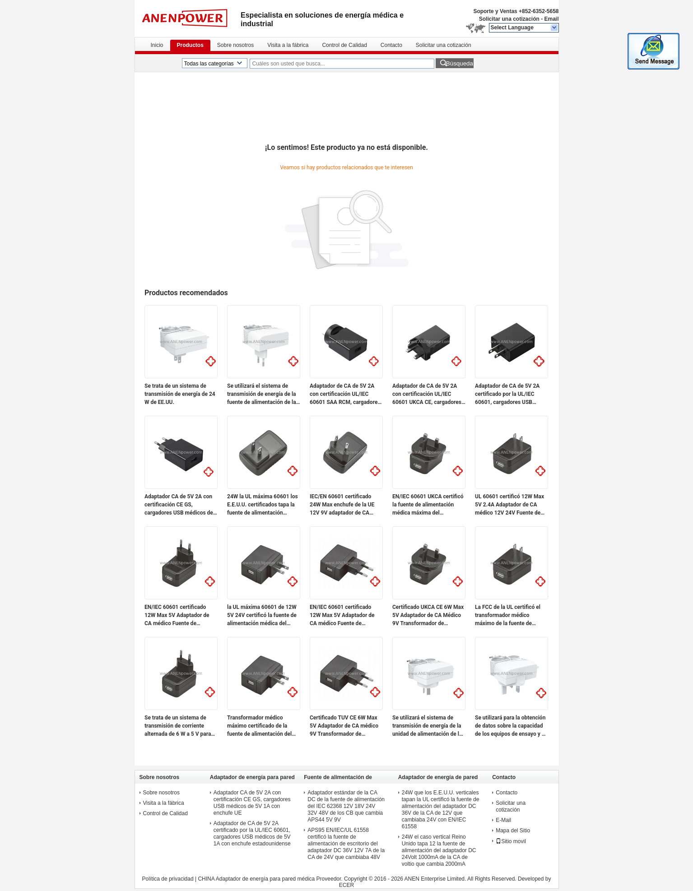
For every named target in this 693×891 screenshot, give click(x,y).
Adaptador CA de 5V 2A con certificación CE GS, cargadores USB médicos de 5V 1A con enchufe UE (178, 505)
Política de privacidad (168, 879)
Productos (190, 45)
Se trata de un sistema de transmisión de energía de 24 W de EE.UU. (179, 394)
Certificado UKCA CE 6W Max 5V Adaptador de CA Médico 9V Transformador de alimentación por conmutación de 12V (428, 615)
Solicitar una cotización (509, 19)
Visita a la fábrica (287, 45)
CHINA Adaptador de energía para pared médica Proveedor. (271, 879)
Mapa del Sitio (513, 830)
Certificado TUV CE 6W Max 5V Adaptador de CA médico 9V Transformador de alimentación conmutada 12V (345, 726)
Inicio (157, 45)
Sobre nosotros (235, 45)
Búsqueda (459, 63)
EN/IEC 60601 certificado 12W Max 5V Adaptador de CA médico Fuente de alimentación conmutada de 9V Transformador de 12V (178, 615)
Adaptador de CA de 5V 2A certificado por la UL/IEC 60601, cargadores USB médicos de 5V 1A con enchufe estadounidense (507, 394)
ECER (346, 885)
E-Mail (503, 820)
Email (551, 19)
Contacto (391, 45)
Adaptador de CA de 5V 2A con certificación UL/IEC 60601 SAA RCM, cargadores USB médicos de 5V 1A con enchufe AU (345, 394)
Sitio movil (511, 841)
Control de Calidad (344, 45)
